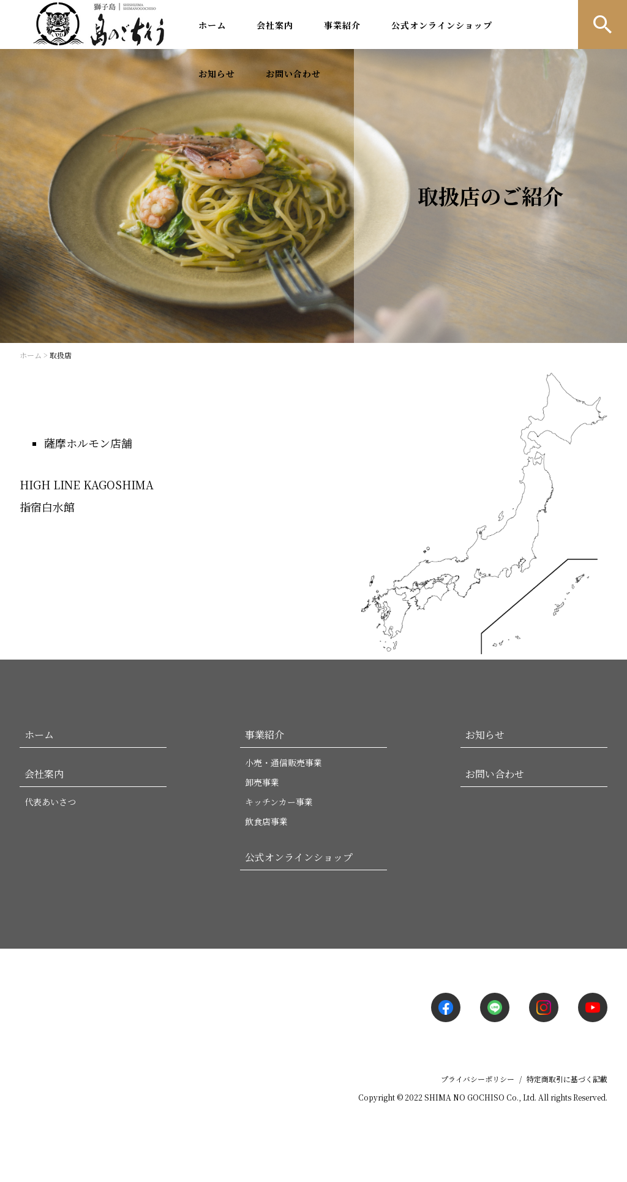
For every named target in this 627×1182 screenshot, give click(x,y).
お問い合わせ (293, 73)
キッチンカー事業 (279, 802)
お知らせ (216, 73)
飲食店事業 (266, 821)
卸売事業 (262, 782)
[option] (313, 196)
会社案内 (275, 25)
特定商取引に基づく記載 (567, 1079)
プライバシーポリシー (477, 1079)
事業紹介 (342, 25)
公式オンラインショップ (441, 25)
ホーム (212, 25)
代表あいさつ (50, 802)
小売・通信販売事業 (283, 762)
